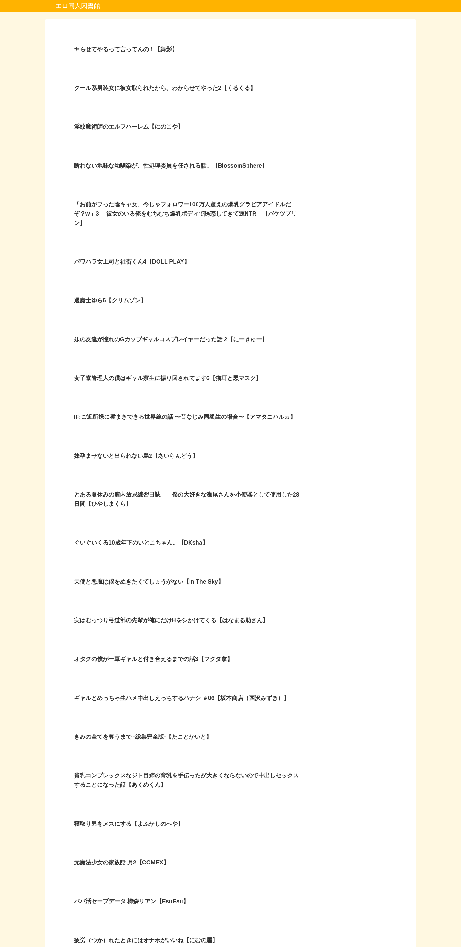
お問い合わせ (273, 927)
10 (248, 876)
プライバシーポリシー (196, 927)
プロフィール (239, 927)
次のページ (230, 853)
